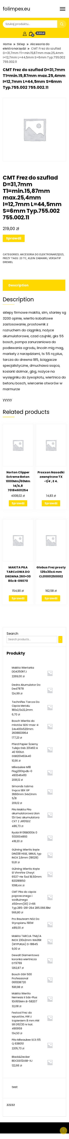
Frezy (6, 258)
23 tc (22, 258)
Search (12, 633)
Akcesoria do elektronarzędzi (41, 254)
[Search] (60, 639)
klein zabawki (37, 258)
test (15, 1087)
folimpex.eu (16, 9)
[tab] (33, 285)
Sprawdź (13, 238)
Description (18, 285)
